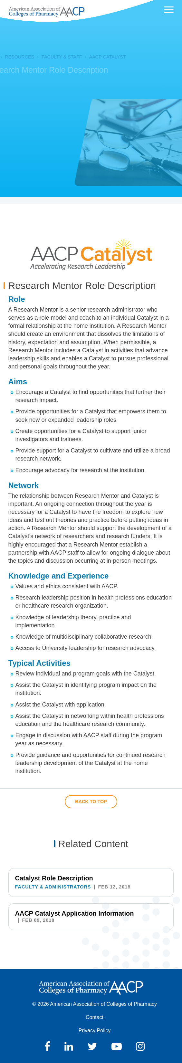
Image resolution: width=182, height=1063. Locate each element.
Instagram (140, 1046)
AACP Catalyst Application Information (74, 913)
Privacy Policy (95, 1030)
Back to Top (91, 801)
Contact (94, 1017)
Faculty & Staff (56, 56)
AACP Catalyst (101, 56)
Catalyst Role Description (54, 878)
